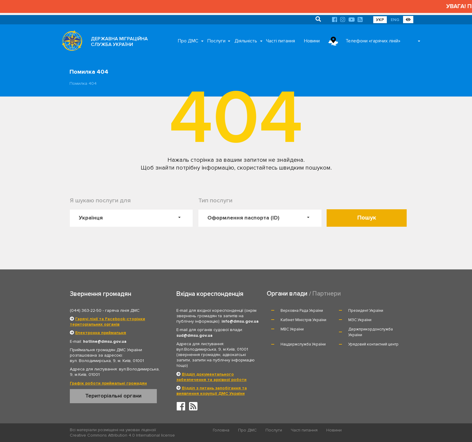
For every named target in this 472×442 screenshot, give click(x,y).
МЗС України (359, 320)
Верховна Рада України (302, 310)
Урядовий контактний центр (373, 344)
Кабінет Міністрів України (303, 320)
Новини (312, 41)
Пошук (366, 217)
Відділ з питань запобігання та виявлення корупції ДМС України (211, 390)
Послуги (216, 41)
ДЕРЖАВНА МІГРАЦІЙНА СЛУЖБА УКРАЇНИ (119, 42)
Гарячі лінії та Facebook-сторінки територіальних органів (107, 321)
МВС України (292, 329)
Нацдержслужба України (303, 344)
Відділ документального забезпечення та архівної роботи (211, 377)
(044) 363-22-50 (85, 310)
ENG (395, 19)
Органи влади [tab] (287, 293)
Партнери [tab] (326, 293)
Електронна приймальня (100, 332)
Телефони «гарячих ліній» (373, 41)
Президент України (365, 310)
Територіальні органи (113, 395)
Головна (221, 430)
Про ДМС (188, 41)
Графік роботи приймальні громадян (108, 383)
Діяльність (245, 41)
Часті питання (280, 41)
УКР (380, 19)
